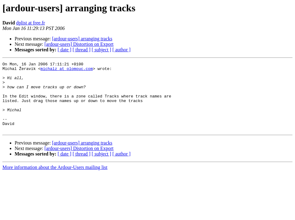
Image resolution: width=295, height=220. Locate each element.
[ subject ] (101, 49)
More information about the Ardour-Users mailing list (55, 181)
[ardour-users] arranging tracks (82, 38)
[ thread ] (82, 49)
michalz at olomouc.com (67, 70)
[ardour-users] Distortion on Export (79, 44)
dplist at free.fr (30, 22)
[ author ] (121, 49)
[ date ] (64, 49)
